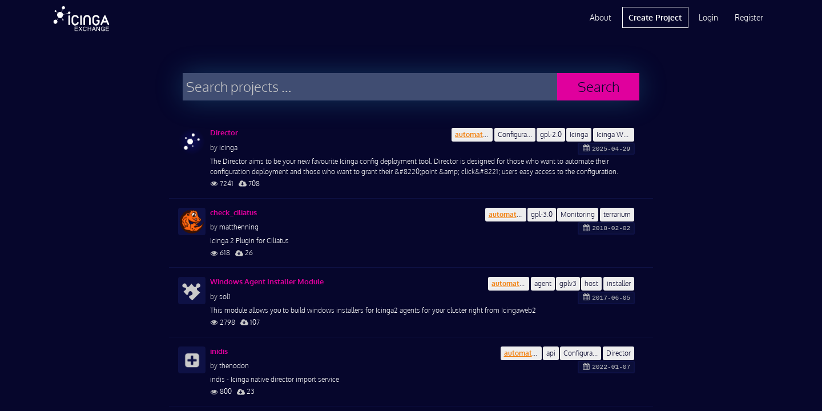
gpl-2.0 (551, 134)
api (550, 353)
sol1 (225, 296)
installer (619, 283)
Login (708, 17)
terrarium (617, 214)
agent (542, 283)
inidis (219, 351)
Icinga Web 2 (615, 134)
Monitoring (578, 214)
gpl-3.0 (542, 214)
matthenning (239, 227)
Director (224, 132)
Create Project (655, 17)
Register (749, 17)
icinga (228, 147)
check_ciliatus (233, 212)
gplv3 (568, 283)
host (591, 283)
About (600, 17)
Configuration (516, 134)
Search (598, 86)
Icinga (579, 134)
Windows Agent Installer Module (267, 281)
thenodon (234, 365)
